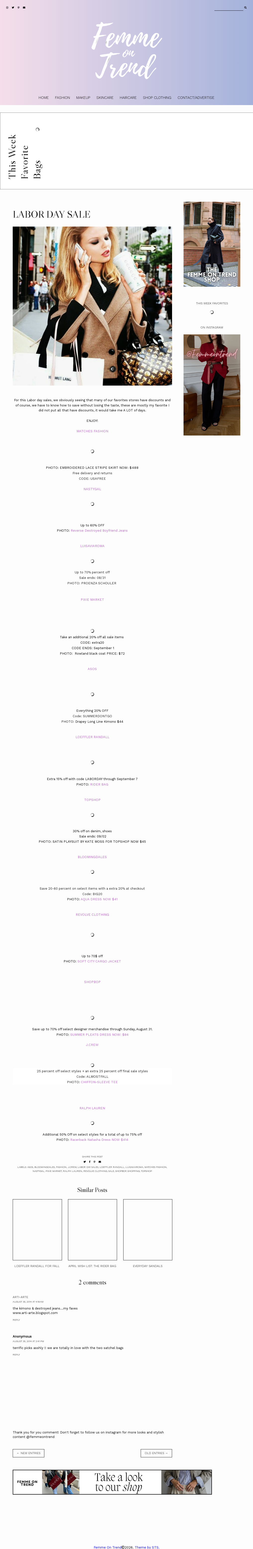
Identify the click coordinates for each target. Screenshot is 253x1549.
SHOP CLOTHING (157, 97)
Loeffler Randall (112, 1167)
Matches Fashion (155, 1167)
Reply (16, 1319)
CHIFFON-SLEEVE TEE (99, 1082)
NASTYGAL (92, 489)
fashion (61, 1167)
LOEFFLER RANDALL (92, 737)
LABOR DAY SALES (88, 1167)
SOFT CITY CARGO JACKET (99, 961)
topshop (146, 1171)
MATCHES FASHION (92, 431)
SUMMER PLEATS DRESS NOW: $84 (99, 1034)
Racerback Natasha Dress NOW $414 (99, 1140)
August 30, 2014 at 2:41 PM (28, 1341)
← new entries (28, 1453)
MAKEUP (83, 97)
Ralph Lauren (72, 1171)
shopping (133, 1171)
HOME (44, 97)
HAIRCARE (128, 97)
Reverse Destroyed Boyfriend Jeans (99, 530)
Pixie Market (54, 1171)
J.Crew (72, 1167)
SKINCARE (105, 97)
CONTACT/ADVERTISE (196, 97)
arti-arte (20, 1297)
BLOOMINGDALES (92, 857)
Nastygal (38, 1171)
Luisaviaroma (134, 1167)
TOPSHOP (92, 800)
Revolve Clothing (95, 1171)
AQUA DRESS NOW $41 (99, 899)
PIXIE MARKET (92, 599)
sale (111, 1171)
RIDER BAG (99, 784)
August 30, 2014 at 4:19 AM (28, 1301)
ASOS (92, 669)
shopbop (120, 1171)
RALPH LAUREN (92, 1108)
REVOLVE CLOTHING (92, 914)
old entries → (156, 1453)
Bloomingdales (44, 1167)
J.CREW (92, 1045)
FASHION (62, 97)
